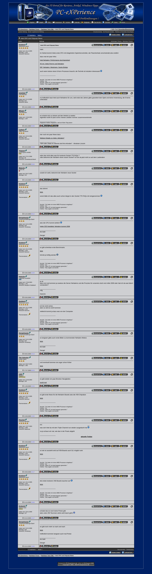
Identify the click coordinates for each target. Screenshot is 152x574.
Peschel (22, 420)
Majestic (22, 168)
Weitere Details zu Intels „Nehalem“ (52, 138)
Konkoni (22, 45)
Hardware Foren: (34, 29)
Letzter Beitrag (22, 32)
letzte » (40, 35)
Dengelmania (24, 218)
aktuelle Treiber (86, 437)
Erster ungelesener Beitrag (36, 32)
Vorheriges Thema (116, 41)
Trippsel (22, 151)
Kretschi (22, 506)
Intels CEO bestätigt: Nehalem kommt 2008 (55, 226)
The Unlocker (24, 358)
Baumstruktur (121, 549)
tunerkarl (22, 93)
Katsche (22, 276)
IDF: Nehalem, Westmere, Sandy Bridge (54, 67)
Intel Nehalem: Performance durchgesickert (55, 60)
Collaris (22, 130)
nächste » (33, 35)
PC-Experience (23, 29)
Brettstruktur (130, 549)
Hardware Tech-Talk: (47, 29)
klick (41, 192)
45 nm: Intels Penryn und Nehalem (52, 64)
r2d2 (20, 374)
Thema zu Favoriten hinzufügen (124, 32)
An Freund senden (108, 32)
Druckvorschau (97, 32)
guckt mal (43, 382)
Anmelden (122, 29)
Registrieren (129, 29)
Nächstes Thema (128, 41)
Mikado (21, 111)
